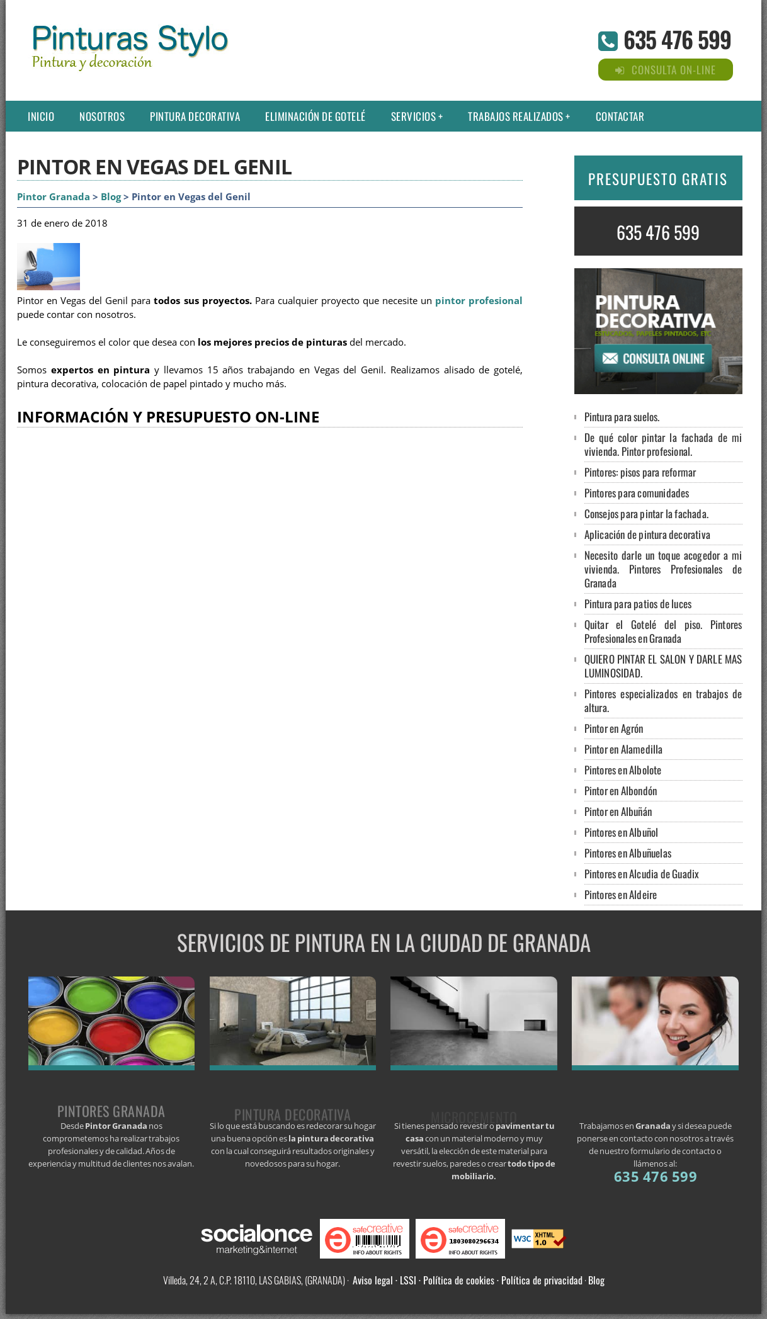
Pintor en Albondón (620, 790)
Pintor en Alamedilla (623, 749)
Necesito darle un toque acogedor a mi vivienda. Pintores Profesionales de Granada (663, 569)
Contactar (620, 116)
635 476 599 (677, 38)
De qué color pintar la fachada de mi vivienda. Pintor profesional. (663, 444)
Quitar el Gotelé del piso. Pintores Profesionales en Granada (663, 631)
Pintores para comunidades (637, 493)
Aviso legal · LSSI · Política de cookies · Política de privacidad (467, 1280)
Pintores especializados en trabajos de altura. (663, 700)
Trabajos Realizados (516, 116)
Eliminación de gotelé (315, 116)
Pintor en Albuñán (618, 811)
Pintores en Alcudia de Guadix (642, 873)
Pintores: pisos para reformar (640, 472)
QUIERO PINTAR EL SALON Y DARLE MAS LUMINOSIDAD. (663, 666)
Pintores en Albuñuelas (627, 853)
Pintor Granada (53, 197)
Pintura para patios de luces (638, 603)
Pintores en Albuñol (621, 832)
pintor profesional (479, 301)
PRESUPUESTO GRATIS (658, 179)
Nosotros (102, 116)
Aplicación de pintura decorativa (647, 534)
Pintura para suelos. (622, 416)
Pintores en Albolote (623, 770)
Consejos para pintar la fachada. (646, 513)
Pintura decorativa (195, 116)
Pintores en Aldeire (620, 894)
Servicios (413, 116)
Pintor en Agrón (614, 728)
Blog (111, 197)
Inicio (41, 116)
